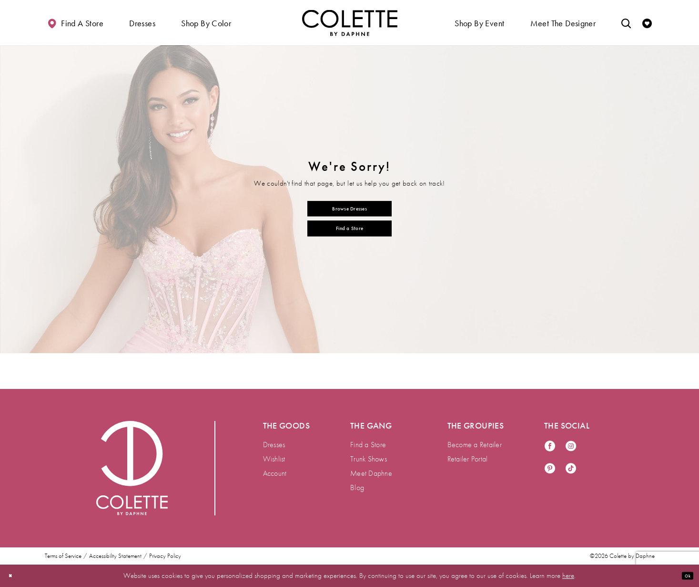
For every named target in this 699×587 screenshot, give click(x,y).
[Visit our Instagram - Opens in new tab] (571, 446)
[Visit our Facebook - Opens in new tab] (550, 446)
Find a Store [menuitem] (368, 445)
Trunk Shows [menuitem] (368, 459)
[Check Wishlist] (647, 23)
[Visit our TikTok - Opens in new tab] (571, 468)
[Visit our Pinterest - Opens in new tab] (550, 468)
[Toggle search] (626, 23)
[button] (142, 23)
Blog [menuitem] (357, 487)
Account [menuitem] (275, 473)
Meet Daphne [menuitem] (371, 473)
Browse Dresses (349, 204)
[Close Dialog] (14, 575)
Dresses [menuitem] (274, 445)
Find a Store (350, 232)
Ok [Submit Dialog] (684, 575)
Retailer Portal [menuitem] (467, 459)
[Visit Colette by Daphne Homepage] (132, 468)
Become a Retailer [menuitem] (474, 445)
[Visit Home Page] (349, 23)
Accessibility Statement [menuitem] (115, 556)
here (568, 575)
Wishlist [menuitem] (274, 459)
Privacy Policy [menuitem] (165, 556)
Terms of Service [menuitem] (63, 556)
